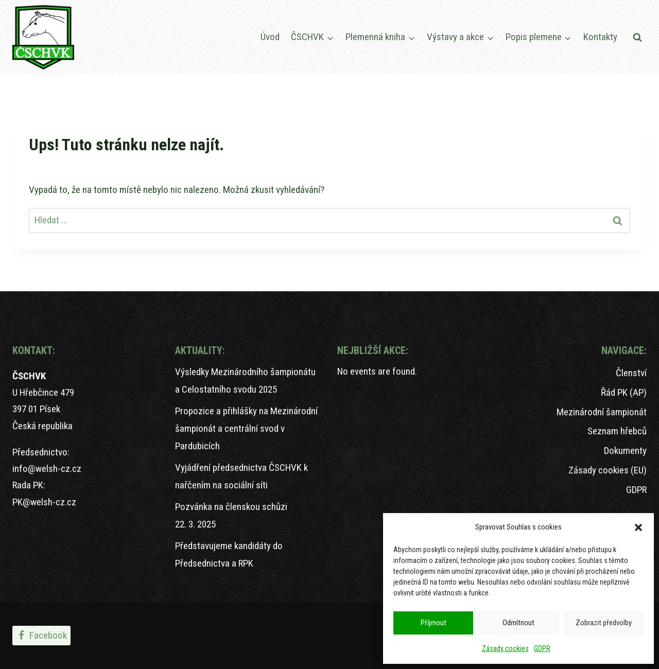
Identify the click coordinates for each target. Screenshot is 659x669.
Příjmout (433, 622)
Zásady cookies (505, 648)
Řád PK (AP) (624, 392)
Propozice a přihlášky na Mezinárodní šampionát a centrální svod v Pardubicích (246, 428)
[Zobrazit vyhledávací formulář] (637, 37)
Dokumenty (625, 450)
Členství (631, 373)
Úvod (270, 37)
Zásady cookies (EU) (607, 470)
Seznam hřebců (617, 431)
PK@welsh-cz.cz (44, 502)
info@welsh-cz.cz (46, 468)
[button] (638, 527)
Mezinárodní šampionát (602, 412)
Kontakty (600, 37)
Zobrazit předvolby (604, 622)
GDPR (542, 648)
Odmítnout (518, 622)
